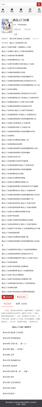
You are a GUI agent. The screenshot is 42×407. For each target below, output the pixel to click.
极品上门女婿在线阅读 (9, 262)
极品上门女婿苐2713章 (10, 228)
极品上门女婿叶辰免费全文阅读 (13, 64)
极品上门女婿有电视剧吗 (10, 165)
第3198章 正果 (8, 355)
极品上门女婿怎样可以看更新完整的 (14, 68)
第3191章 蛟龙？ (9, 393)
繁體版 (24, 404)
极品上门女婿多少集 (23, 127)
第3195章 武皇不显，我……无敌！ (16, 371)
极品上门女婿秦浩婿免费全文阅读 (13, 72)
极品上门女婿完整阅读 (27, 283)
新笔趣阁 (10, 402)
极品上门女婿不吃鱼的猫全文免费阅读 (15, 266)
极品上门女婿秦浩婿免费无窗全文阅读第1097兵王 (19, 81)
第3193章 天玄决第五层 (12, 382)
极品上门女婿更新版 (9, 127)
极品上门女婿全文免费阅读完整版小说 (15, 182)
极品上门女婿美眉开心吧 (18, 43)
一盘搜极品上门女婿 (24, 47)
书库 (12, 11)
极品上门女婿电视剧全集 (10, 283)
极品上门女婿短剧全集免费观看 (13, 55)
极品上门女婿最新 (8, 102)
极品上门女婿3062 (8, 110)
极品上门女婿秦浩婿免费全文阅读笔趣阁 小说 (17, 199)
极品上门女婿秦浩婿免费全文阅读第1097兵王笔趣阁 (20, 186)
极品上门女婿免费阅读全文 (11, 190)
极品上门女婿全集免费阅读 (24, 51)
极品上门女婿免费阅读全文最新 (13, 173)
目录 (22, 304)
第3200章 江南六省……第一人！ (15, 344)
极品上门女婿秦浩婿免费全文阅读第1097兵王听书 (19, 93)
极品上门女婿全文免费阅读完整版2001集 (16, 211)
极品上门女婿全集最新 (29, 207)
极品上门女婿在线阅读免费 (11, 207)
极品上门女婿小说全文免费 (24, 102)
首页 (2, 11)
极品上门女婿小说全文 (30, 258)
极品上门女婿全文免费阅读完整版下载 (15, 237)
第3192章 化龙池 (9, 388)
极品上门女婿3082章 (31, 98)
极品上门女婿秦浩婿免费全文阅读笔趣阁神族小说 (19, 119)
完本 (21, 11)
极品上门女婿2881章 (26, 165)
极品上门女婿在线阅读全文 (11, 224)
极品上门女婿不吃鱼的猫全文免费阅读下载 (16, 279)
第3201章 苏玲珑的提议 (12, 338)
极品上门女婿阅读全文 (29, 114)
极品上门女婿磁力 (8, 51)
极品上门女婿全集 (24, 123)
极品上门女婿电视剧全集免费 (12, 144)
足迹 (39, 11)
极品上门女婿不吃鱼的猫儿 (24, 110)
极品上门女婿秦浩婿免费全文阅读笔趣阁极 (16, 169)
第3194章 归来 (8, 377)
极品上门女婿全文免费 (9, 123)
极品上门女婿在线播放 (9, 89)
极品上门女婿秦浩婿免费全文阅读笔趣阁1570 (17, 76)
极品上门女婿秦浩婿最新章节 (12, 258)
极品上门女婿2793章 (28, 203)
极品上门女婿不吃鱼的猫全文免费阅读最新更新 (18, 292)
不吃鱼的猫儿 (22, 25)
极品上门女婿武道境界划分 (11, 203)
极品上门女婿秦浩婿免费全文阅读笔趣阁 (16, 152)
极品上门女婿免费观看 (9, 270)
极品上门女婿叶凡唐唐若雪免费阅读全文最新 (17, 220)
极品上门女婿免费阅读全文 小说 (13, 60)
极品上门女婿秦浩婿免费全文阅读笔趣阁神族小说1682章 (21, 243)
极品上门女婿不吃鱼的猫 (10, 216)
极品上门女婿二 (29, 64)
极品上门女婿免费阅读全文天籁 (29, 228)
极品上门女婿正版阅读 (29, 224)
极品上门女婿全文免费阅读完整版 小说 (15, 140)
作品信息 (7, 304)
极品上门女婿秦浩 (8, 136)
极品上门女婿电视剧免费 (10, 233)
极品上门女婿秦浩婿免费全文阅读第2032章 (17, 106)
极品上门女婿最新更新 (25, 270)
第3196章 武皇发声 (10, 366)
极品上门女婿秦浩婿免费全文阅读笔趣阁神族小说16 (20, 148)
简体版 (18, 404)
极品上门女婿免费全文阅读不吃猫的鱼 (15, 161)
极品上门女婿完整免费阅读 (27, 249)
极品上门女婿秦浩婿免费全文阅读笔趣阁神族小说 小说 (21, 85)
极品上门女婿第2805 (28, 190)
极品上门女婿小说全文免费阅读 (13, 275)
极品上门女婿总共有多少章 (11, 157)
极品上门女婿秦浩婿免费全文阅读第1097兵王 (17, 254)
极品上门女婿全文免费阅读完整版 (13, 178)
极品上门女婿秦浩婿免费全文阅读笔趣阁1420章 (18, 131)
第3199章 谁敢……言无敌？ (13, 349)
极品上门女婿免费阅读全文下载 (13, 98)
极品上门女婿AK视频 (9, 47)
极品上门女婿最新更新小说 (11, 114)
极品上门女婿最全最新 (9, 287)
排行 (30, 11)
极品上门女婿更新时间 (10, 249)
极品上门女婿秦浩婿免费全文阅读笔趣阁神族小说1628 (21, 195)
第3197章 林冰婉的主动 (12, 360)
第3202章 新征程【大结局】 (20, 39)
